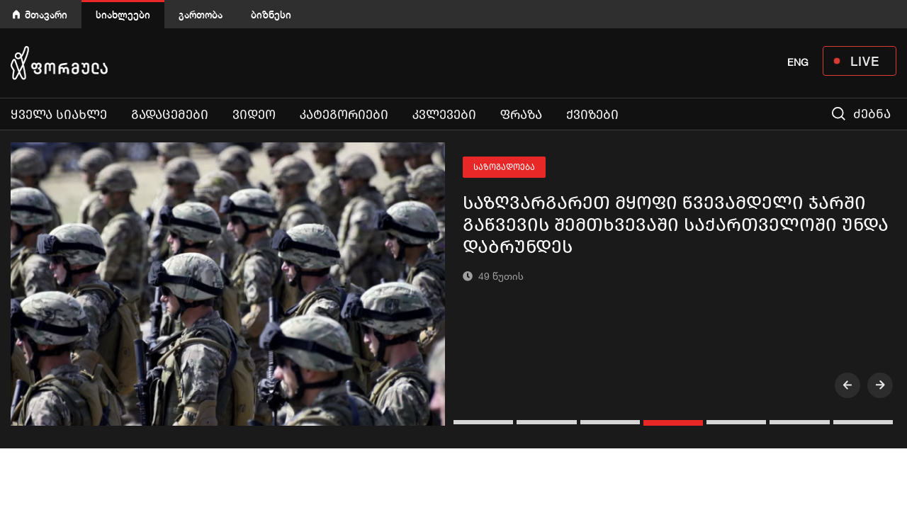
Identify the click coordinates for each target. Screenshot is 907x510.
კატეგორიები (344, 115)
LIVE (864, 61)
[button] (485, 422)
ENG (798, 62)
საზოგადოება (504, 167)
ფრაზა (521, 115)
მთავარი (46, 14)
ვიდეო (254, 115)
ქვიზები (592, 115)
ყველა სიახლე (59, 115)
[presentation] (847, 385)
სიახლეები (123, 14)
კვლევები (444, 115)
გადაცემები (169, 115)
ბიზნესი (271, 14)
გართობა (200, 14)
